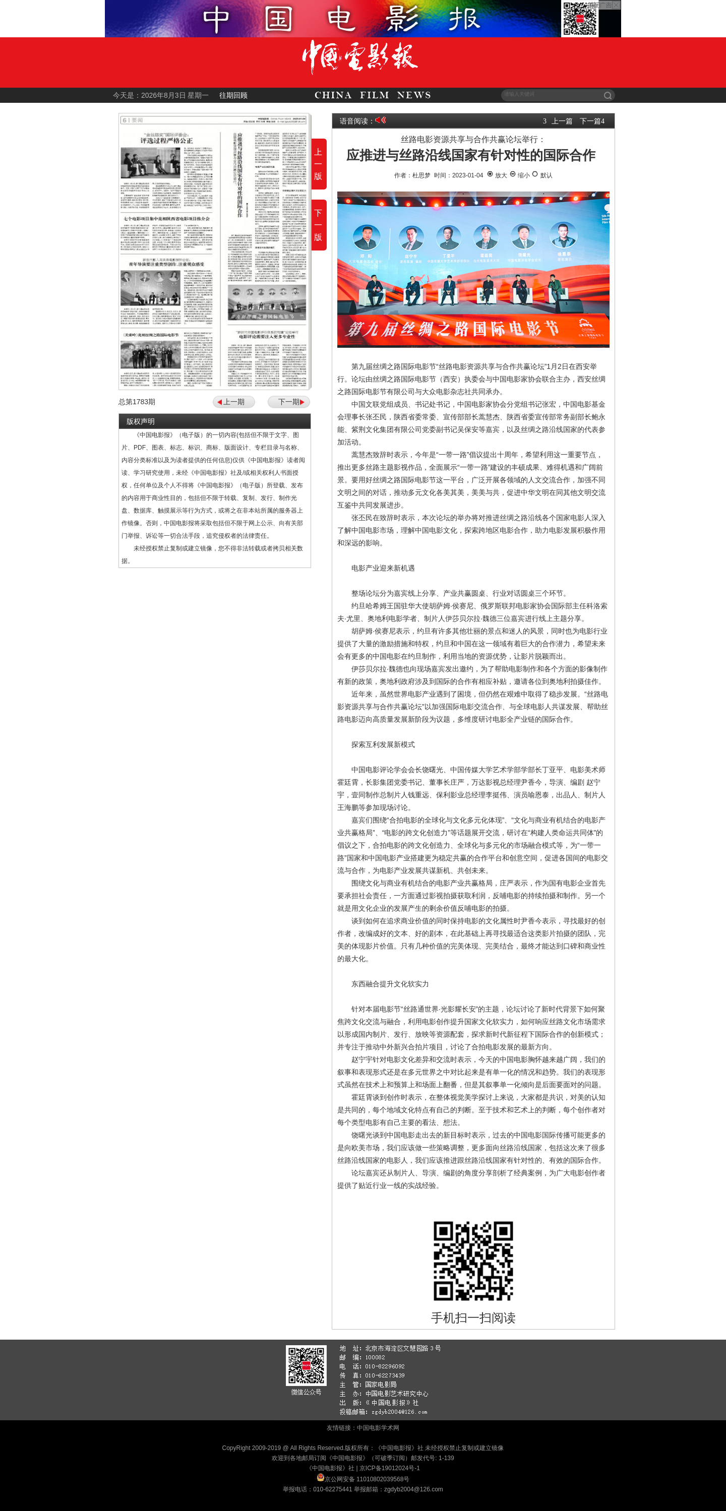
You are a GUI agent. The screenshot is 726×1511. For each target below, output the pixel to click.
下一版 (318, 225)
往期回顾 (233, 95)
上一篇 (562, 121)
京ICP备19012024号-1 (389, 1468)
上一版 (318, 164)
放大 (497, 175)
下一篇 (590, 121)
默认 (541, 175)
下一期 (288, 402)
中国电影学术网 (378, 1427)
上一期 (234, 402)
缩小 (519, 175)
